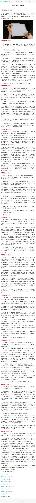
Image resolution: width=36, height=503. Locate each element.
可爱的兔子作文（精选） (6, 476)
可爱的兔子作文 (4, 484)
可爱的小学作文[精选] (5, 489)
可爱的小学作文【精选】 (6, 486)
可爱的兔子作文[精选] (5, 479)
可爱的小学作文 (4, 474)
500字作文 (23, 1)
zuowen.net (20, 501)
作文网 (12, 1)
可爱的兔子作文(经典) (5, 481)
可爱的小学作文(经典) (5, 491)
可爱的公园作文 (4, 493)
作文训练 (18, 1)
